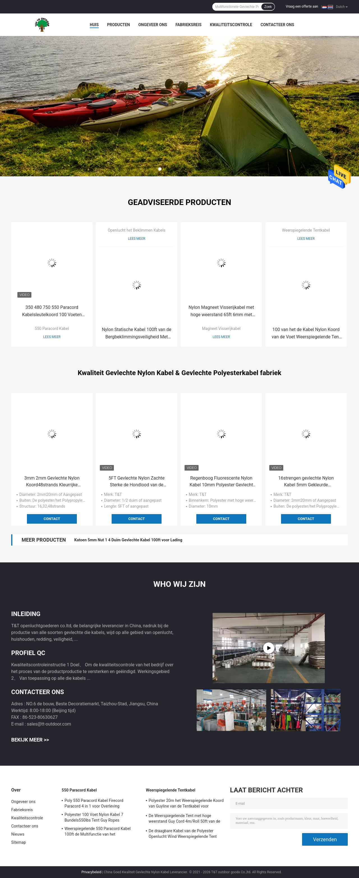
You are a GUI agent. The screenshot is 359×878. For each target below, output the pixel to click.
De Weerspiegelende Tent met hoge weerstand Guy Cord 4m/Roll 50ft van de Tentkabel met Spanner (184, 819)
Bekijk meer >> (30, 740)
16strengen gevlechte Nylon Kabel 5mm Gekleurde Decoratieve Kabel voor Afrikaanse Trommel (306, 481)
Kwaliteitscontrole (231, 24)
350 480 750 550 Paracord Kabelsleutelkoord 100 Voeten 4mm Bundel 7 (52, 311)
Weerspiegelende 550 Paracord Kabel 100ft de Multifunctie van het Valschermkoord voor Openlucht (98, 832)
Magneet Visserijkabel (221, 328)
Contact (52, 519)
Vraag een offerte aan (302, 6)
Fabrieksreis (189, 24)
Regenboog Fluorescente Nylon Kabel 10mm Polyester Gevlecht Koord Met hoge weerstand (221, 481)
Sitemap (18, 842)
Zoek (268, 7)
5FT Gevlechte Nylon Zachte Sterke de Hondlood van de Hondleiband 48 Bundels (136, 481)
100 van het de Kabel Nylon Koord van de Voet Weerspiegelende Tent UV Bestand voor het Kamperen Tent (306, 334)
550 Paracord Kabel (52, 328)
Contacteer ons (277, 24)
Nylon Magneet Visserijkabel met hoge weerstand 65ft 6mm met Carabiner (221, 311)
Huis (94, 24)
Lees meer (52, 337)
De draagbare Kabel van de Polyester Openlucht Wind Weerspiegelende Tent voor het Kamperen (183, 834)
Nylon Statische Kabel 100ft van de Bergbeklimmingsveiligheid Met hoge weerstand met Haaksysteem (136, 334)
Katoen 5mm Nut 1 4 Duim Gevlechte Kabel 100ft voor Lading (128, 540)
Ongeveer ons (152, 24)
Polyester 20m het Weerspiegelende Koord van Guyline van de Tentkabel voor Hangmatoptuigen (186, 804)
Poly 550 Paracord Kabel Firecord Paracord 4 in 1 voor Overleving (94, 803)
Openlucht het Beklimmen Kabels (136, 230)
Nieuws (17, 834)
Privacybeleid (91, 872)
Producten (118, 24)
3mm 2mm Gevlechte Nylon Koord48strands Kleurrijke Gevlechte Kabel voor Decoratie (52, 481)
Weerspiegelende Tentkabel (306, 230)
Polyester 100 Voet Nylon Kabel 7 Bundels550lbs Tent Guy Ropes (94, 817)
